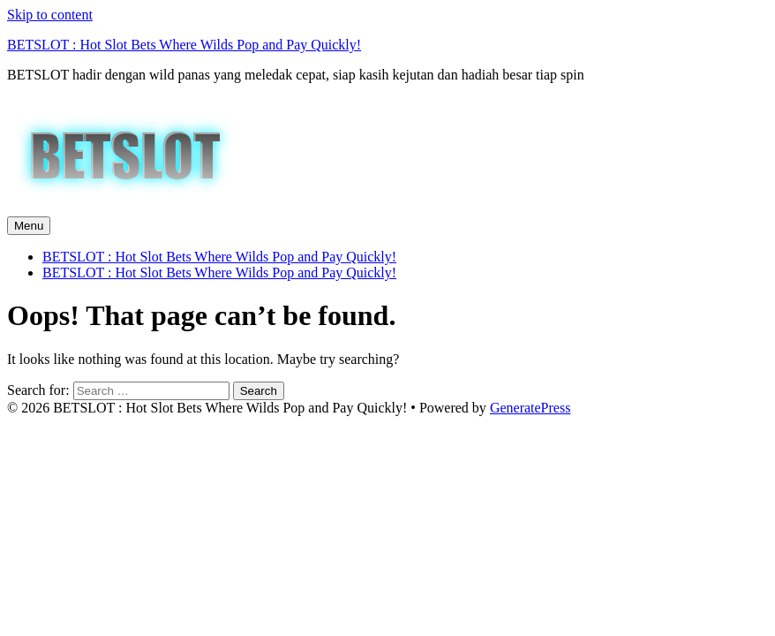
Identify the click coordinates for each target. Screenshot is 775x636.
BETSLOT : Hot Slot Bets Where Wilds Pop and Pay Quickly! (184, 44)
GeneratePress (530, 407)
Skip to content (50, 14)
